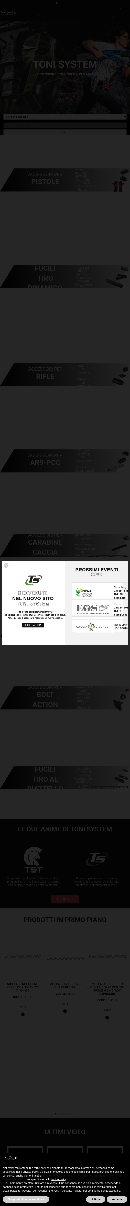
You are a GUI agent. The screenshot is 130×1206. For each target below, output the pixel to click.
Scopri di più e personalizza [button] (26, 1199)
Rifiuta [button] (95, 1199)
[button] (6, 565)
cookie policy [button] (58, 1179)
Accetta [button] (117, 1199)
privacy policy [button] (31, 1171)
